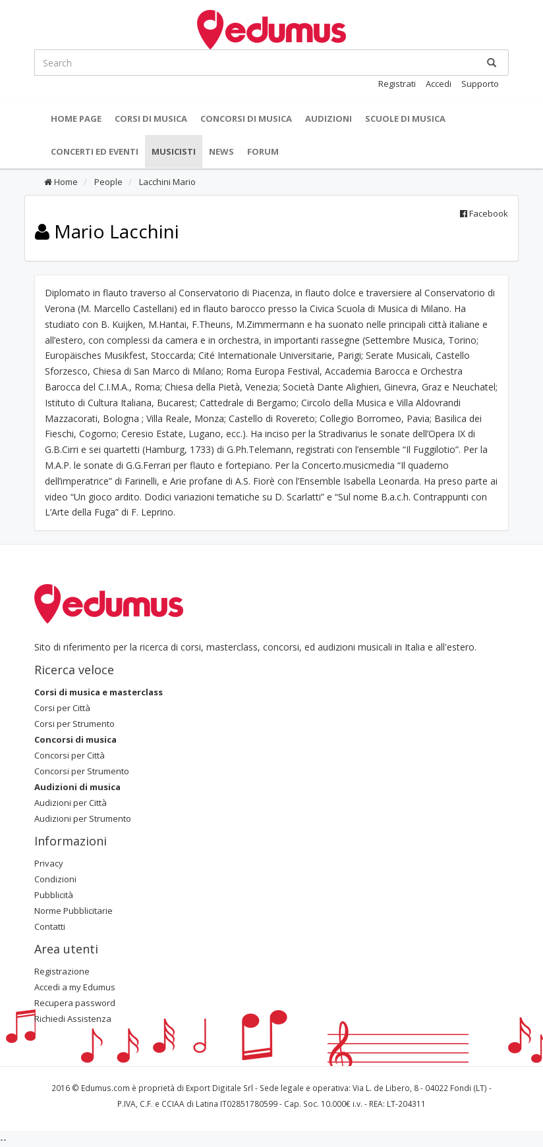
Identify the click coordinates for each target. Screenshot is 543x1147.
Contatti (49, 926)
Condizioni (55, 879)
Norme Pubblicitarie (73, 911)
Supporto (480, 84)
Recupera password (74, 1003)
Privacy (48, 863)
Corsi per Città (62, 708)
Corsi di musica (151, 118)
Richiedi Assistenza (72, 1019)
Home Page (76, 118)
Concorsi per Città (69, 755)
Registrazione (62, 971)
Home (61, 182)
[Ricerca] (491, 62)
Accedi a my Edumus (74, 987)
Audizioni (328, 118)
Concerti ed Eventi (94, 151)
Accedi (438, 84)
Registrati (397, 84)
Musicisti (174, 151)
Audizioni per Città (70, 803)
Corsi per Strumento (74, 724)
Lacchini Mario (166, 182)
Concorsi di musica (246, 118)
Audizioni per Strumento (82, 818)
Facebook (484, 213)
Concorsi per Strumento (81, 771)
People (107, 182)
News (221, 151)
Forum (263, 151)
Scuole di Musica (405, 118)
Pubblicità (53, 895)
